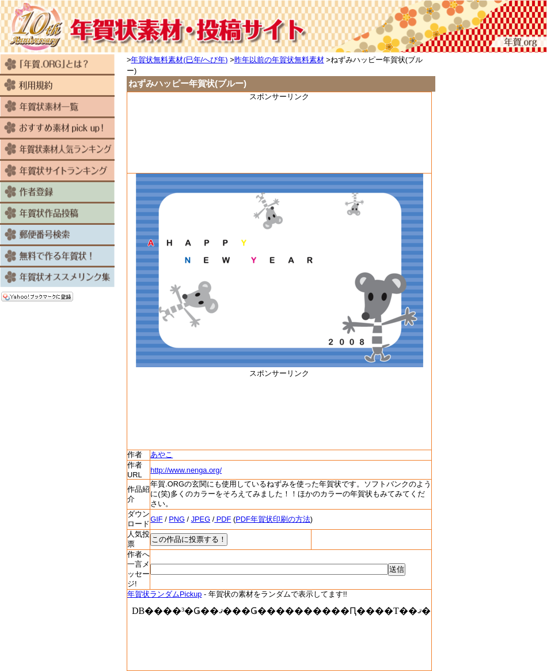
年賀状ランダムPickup (164, 594)
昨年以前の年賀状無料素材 (279, 59)
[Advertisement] (279, 136)
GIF (156, 519)
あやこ (161, 454)
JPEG (200, 519)
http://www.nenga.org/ (186, 470)
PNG (177, 519)
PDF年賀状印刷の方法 (272, 519)
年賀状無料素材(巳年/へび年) (179, 59)
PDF (222, 519)
